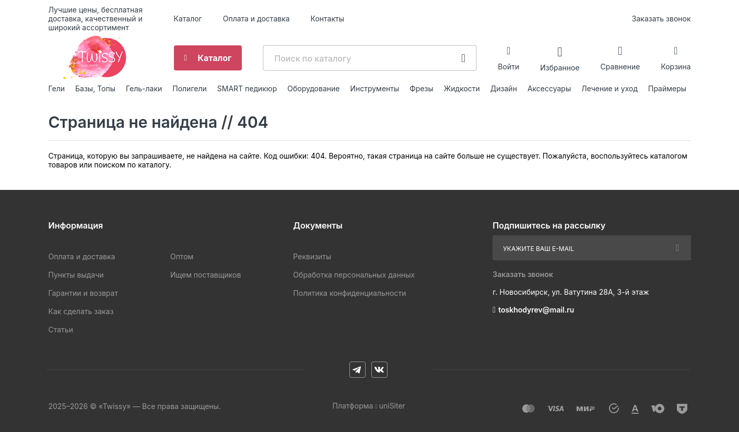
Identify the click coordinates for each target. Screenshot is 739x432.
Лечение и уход (609, 88)
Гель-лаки (144, 88)
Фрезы (421, 88)
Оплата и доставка (256, 18)
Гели (57, 88)
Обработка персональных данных (354, 274)
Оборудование (313, 88)
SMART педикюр (247, 88)
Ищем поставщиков (205, 274)
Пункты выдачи (76, 274)
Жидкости (462, 88)
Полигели (189, 88)
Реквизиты (312, 256)
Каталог (188, 18)
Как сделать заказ (81, 311)
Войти (508, 66)
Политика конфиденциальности (349, 293)
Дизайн (503, 88)
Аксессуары (549, 88)
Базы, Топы (95, 88)
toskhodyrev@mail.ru (536, 309)
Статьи (61, 329)
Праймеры (667, 88)
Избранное (559, 67)
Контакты (327, 18)
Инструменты (374, 88)
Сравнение (620, 66)
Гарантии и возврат (83, 293)
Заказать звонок (661, 18)
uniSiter (392, 405)
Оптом (181, 256)
